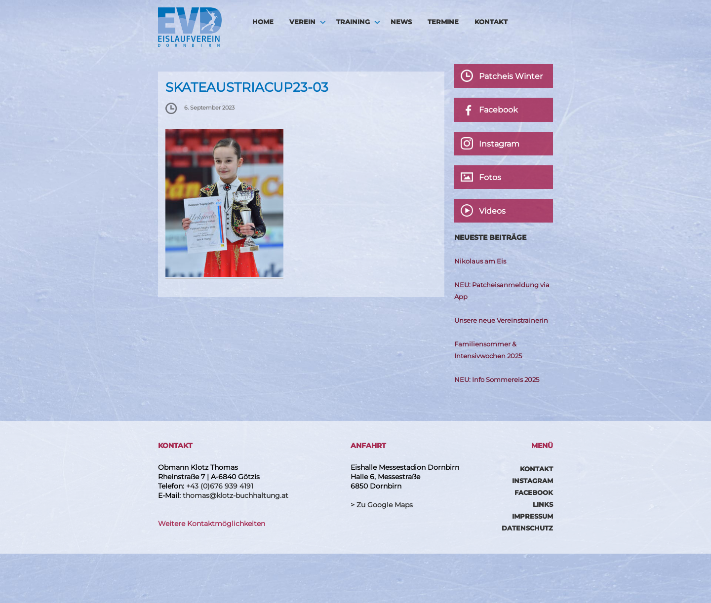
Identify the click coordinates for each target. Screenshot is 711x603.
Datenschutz (527, 528)
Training (353, 22)
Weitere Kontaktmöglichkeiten (211, 524)
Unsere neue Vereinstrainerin (501, 320)
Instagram (532, 481)
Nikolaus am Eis (480, 261)
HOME (263, 22)
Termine (443, 22)
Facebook (533, 492)
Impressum (532, 516)
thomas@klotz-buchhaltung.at (235, 495)
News (401, 22)
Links (543, 504)
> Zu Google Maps (382, 505)
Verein (302, 22)
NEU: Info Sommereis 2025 (496, 379)
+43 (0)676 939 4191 (219, 486)
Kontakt (491, 22)
